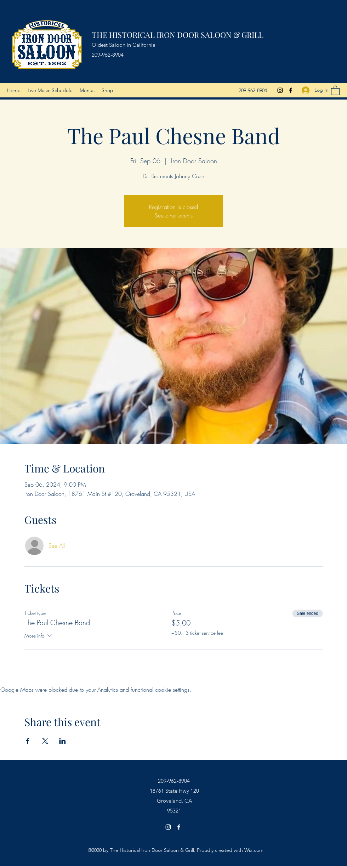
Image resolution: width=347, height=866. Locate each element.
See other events (174, 215)
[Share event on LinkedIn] (62, 741)
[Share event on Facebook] (27, 741)
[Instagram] (280, 90)
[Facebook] (290, 90)
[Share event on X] (45, 741)
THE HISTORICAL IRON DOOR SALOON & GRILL (177, 34)
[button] (335, 90)
